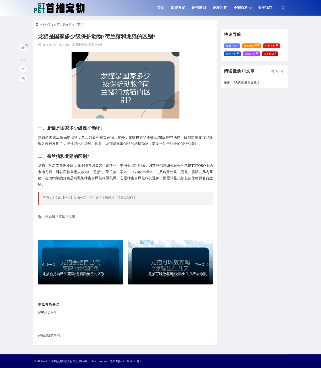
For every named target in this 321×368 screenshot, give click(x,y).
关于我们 (265, 8)
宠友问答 (220, 8)
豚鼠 (195, 172)
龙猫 (51, 128)
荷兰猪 (53, 156)
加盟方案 (178, 8)
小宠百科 (241, 8)
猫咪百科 (251, 53)
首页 (160, 8)
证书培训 (199, 8)
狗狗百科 (232, 53)
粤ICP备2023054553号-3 (126, 361)
